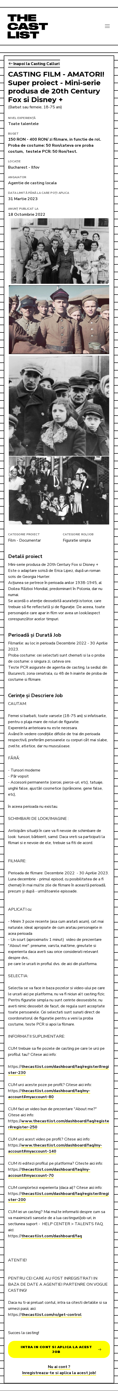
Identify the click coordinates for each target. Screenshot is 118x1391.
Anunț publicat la (23, 209)
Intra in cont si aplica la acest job (61, 1349)
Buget (13, 134)
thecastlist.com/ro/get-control (51, 1314)
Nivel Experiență (22, 118)
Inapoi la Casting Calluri (34, 63)
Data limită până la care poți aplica (38, 193)
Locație (14, 161)
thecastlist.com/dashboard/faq (51, 1236)
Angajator (17, 177)
